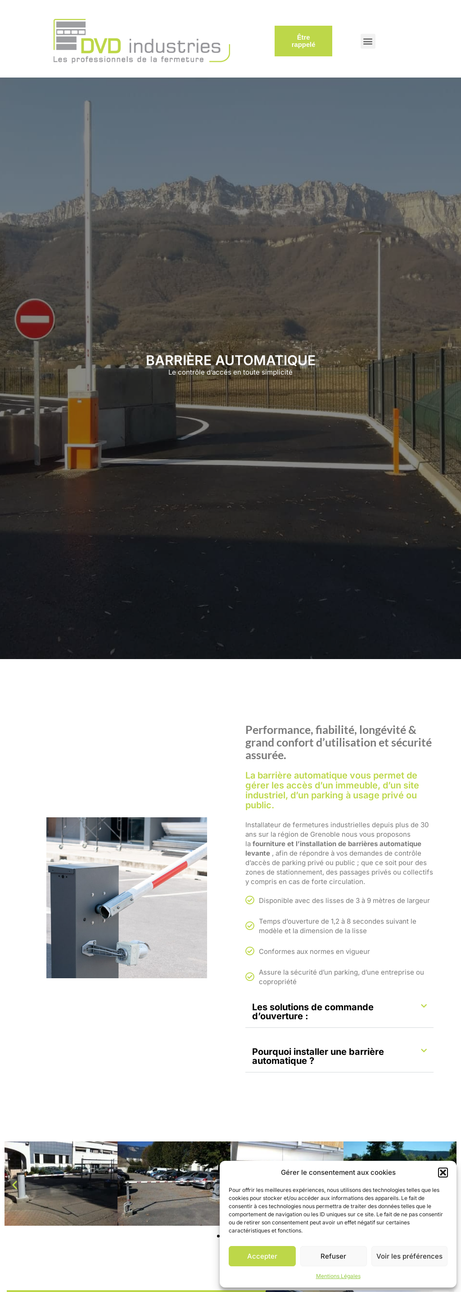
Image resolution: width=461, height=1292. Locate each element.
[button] (442, 1172)
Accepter (262, 1256)
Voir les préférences (409, 1256)
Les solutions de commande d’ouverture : (313, 1012)
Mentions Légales (338, 1276)
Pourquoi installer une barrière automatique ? (318, 1056)
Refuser (333, 1256)
